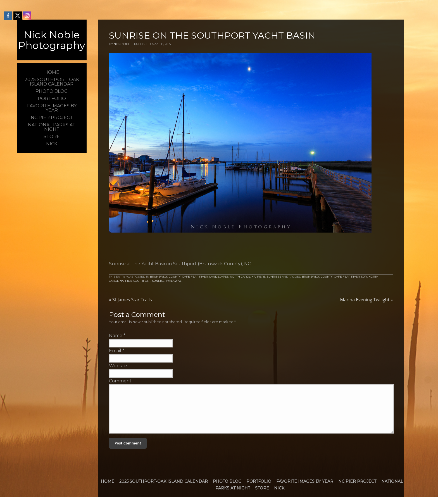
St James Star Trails (130, 300)
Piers (261, 276)
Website (118, 365)
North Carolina (243, 276)
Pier (128, 281)
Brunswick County (165, 276)
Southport (142, 281)
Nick (279, 488)
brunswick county (317, 276)
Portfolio (258, 481)
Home (107, 481)
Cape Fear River (195, 276)
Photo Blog (227, 481)
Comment (120, 381)
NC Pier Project (357, 481)
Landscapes (218, 276)
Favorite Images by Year (304, 481)
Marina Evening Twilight (366, 300)
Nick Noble (123, 44)
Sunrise (158, 281)
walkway (174, 281)
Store (262, 488)
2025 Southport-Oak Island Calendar (163, 481)
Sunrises (274, 276)
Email (115, 350)
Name (115, 335)
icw (364, 276)
